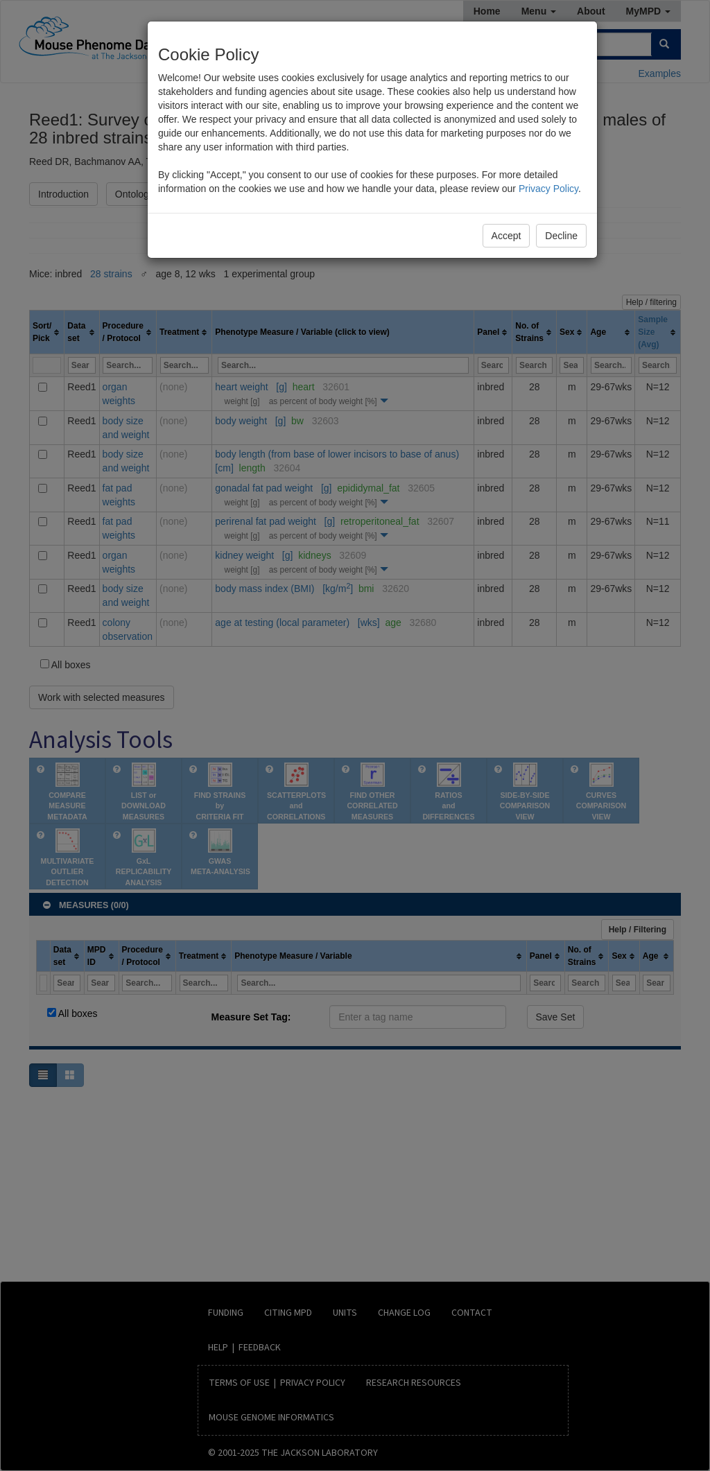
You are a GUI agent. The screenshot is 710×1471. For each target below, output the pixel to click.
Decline (561, 235)
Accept (506, 235)
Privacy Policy (548, 188)
